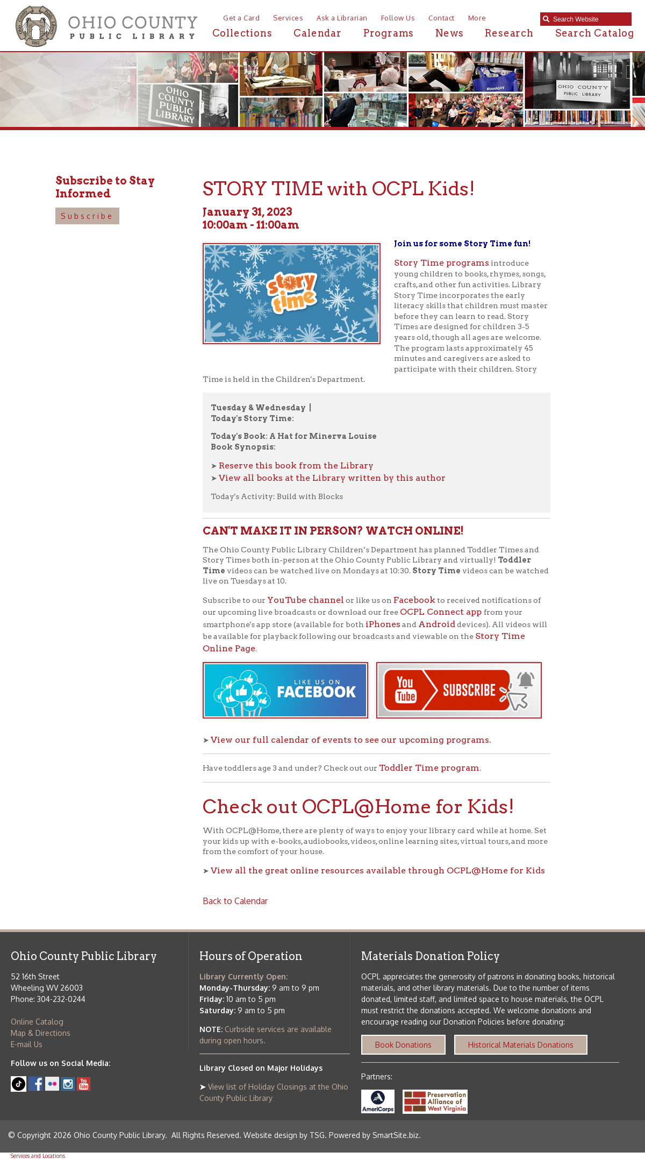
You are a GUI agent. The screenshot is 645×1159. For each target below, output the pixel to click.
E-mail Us (26, 1044)
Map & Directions (40, 1032)
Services (288, 17)
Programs (388, 33)
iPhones (383, 624)
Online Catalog (37, 1021)
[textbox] (589, 19)
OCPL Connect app (442, 612)
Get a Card (241, 17)
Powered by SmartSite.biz (374, 1135)
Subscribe (87, 216)
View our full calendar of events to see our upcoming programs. (351, 740)
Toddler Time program (429, 768)
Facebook (414, 600)
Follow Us (398, 17)
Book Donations (403, 1044)
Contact (441, 17)
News (449, 33)
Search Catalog (594, 33)
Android (436, 624)
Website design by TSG (284, 1135)
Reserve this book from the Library (296, 465)
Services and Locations (38, 1156)
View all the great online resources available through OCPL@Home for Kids (378, 870)
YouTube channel (305, 600)
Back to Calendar (235, 900)
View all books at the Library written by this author (332, 478)
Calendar (317, 33)
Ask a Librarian (342, 17)
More (477, 17)
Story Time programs (441, 263)
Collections (242, 33)
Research (509, 33)
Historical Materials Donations (521, 1044)
